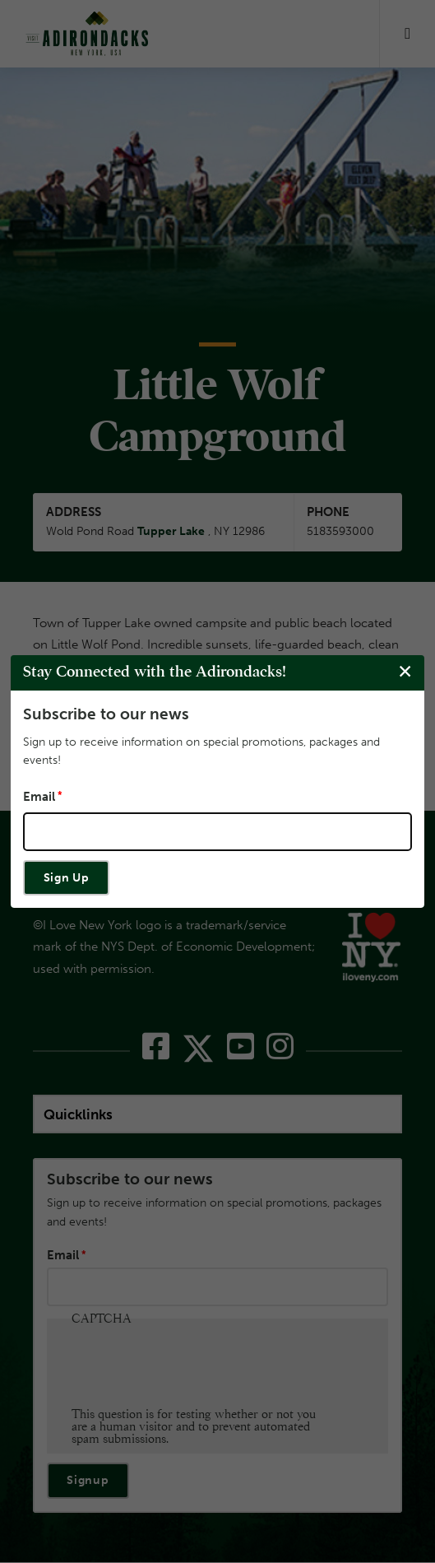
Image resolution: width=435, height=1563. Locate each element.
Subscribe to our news (106, 714)
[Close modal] (405, 672)
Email (39, 796)
